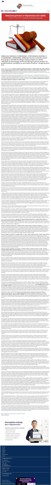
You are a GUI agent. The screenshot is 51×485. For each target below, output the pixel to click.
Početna (3, 447)
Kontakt (3, 456)
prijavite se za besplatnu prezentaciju (33, 18)
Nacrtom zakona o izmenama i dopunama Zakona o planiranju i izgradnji (34, 76)
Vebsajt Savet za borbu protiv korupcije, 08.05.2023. (14, 413)
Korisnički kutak (5, 454)
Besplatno (4, 450)
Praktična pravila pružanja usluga (8, 483)
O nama (3, 448)
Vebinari (3, 453)
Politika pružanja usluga (6, 481)
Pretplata (3, 451)
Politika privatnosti (5, 480)
